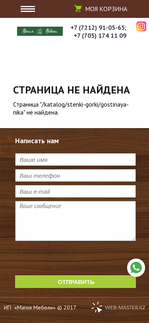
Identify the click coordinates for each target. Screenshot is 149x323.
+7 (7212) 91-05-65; (98, 27)
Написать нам (136, 268)
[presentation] (75, 259)
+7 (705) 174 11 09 (100, 35)
